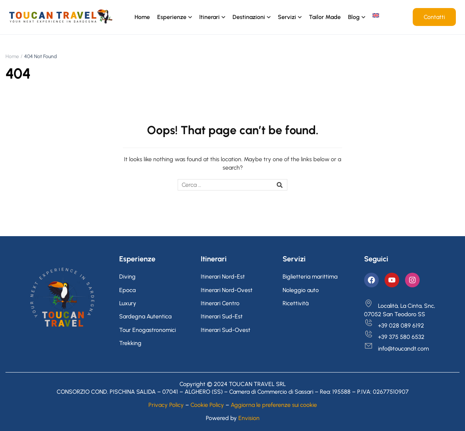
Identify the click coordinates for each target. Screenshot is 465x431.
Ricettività (296, 303)
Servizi (287, 17)
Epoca (127, 290)
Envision (249, 418)
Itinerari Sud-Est (222, 316)
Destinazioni (248, 17)
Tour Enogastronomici (147, 329)
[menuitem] (376, 15)
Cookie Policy (207, 404)
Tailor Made (325, 17)
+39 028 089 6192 (394, 325)
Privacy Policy (166, 404)
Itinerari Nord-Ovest (227, 290)
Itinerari (209, 17)
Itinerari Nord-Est (223, 276)
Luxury (127, 303)
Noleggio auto (301, 290)
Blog (354, 17)
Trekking (130, 343)
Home (142, 17)
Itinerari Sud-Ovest (225, 329)
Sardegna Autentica (145, 316)
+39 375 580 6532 (394, 336)
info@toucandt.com (396, 348)
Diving (127, 276)
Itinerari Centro (220, 303)
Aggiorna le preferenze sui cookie (274, 404)
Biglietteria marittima (310, 276)
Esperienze (171, 17)
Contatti (434, 17)
